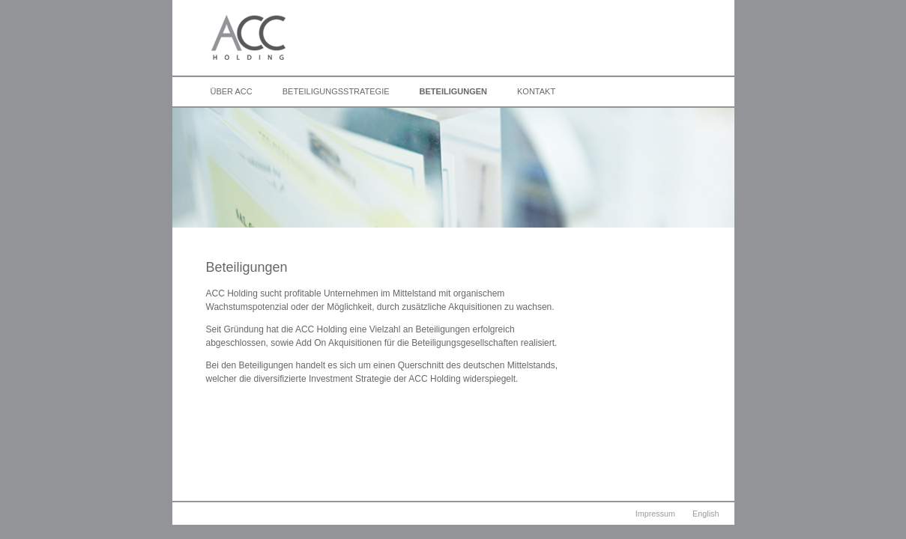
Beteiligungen (453, 91)
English (705, 513)
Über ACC (232, 91)
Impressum (655, 513)
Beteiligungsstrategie (336, 91)
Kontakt (536, 91)
